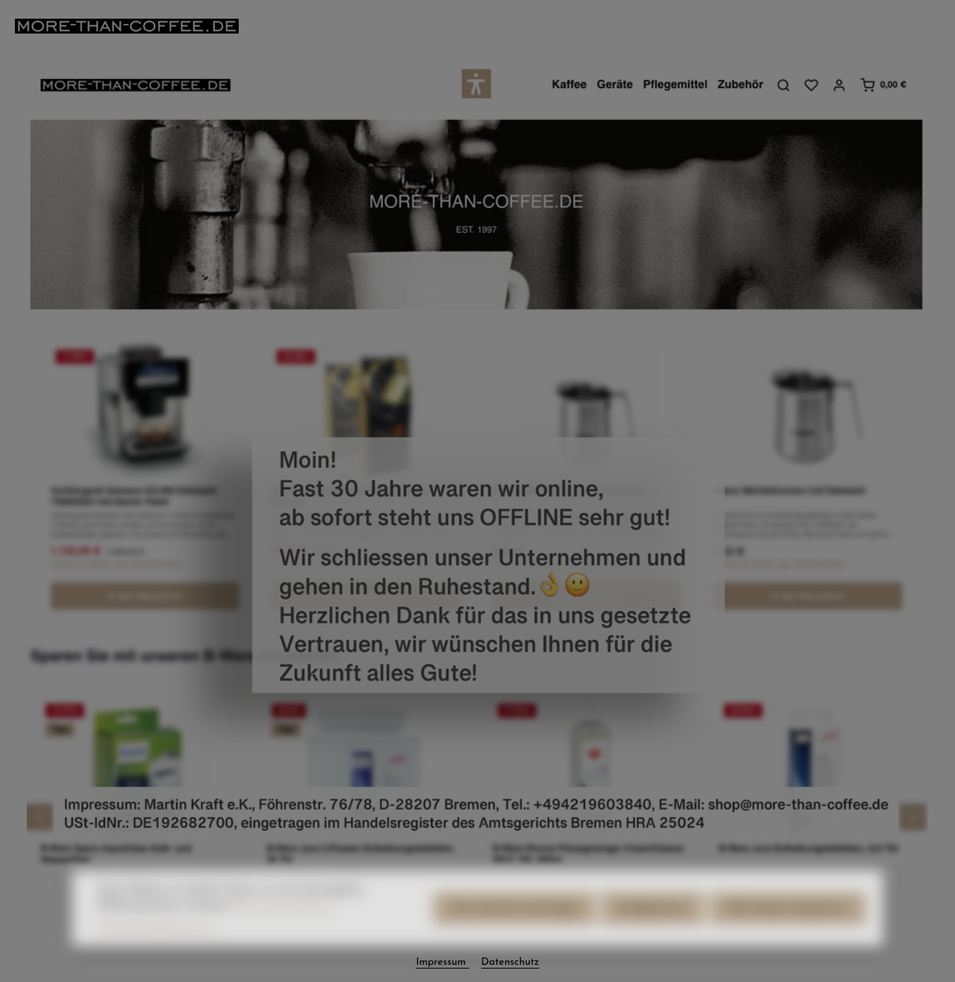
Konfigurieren (652, 928)
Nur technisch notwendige (514, 928)
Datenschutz (127, 946)
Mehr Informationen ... (286, 925)
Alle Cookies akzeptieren (787, 928)
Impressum (191, 946)
